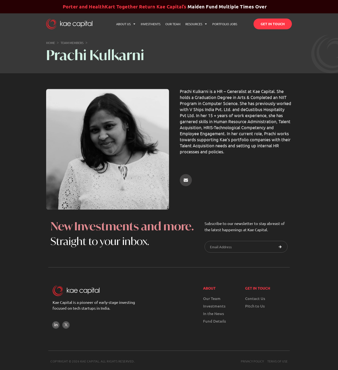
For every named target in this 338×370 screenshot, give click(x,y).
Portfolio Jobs (224, 24)
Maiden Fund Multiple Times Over (165, 6)
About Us (126, 24)
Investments (150, 24)
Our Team (172, 24)
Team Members (72, 43)
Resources (196, 24)
